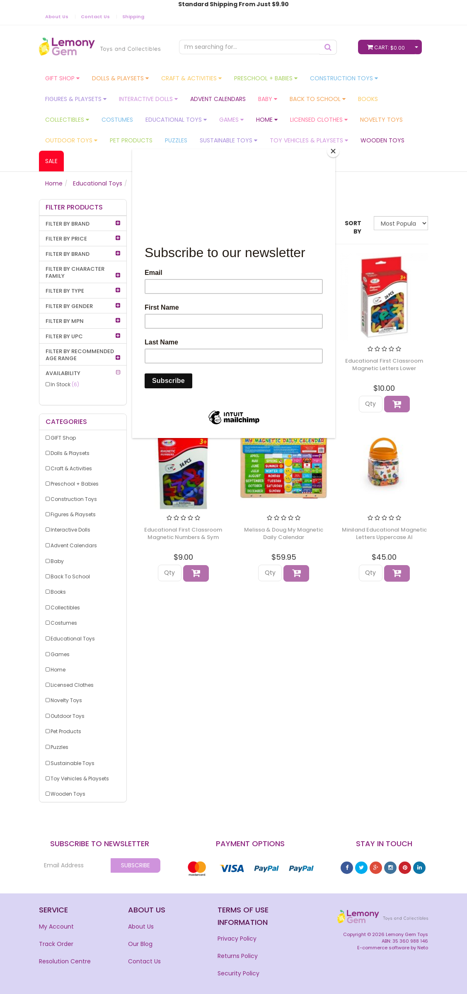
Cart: (388, 47)
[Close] (333, 151)
